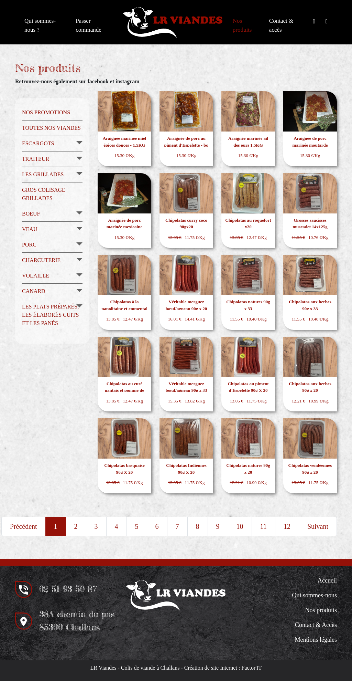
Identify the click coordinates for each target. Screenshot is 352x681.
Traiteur (35, 159)
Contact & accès (281, 25)
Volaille (35, 276)
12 (287, 526)
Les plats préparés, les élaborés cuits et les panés (50, 315)
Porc (29, 245)
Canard (33, 291)
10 (239, 526)
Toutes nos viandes (51, 128)
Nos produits (242, 25)
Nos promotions (46, 112)
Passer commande (88, 25)
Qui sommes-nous (314, 595)
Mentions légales (316, 639)
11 (263, 526)
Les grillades (43, 174)
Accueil (327, 580)
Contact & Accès (316, 624)
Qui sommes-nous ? (40, 25)
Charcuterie (41, 260)
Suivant (317, 526)
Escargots (38, 143)
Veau (29, 229)
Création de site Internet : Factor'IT (223, 668)
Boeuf (31, 214)
